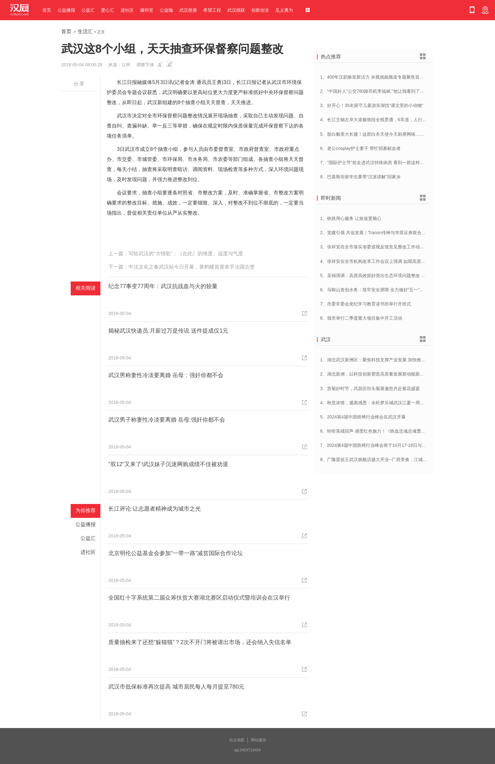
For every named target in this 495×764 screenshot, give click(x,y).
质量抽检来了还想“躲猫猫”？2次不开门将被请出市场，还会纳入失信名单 (199, 642)
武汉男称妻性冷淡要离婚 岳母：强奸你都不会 (166, 375)
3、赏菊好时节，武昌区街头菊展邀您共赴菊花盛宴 (370, 388)
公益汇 (88, 10)
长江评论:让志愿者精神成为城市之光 (154, 509)
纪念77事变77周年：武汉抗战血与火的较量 (163, 286)
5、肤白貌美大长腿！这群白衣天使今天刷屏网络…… (372, 134)
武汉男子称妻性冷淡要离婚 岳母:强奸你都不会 (166, 420)
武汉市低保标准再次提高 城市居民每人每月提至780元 (176, 687)
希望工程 (212, 10)
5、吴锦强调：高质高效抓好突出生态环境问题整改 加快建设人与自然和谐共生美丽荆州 (406, 275)
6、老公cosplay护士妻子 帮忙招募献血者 (360, 148)
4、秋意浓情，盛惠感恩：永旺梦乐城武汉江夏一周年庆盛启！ (381, 402)
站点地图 (236, 740)
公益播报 (66, 10)
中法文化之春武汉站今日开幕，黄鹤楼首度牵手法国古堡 (191, 266)
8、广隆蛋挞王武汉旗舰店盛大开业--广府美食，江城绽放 (376, 459)
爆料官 (146, 10)
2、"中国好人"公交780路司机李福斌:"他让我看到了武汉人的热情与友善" (390, 91)
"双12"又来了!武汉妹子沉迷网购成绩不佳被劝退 (168, 464)
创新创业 (260, 10)
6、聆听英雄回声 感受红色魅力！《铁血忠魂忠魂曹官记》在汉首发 (386, 431)
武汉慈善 (188, 10)
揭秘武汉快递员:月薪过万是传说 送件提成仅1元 (168, 331)
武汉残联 (236, 10)
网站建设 (258, 740)
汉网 (126, 64)
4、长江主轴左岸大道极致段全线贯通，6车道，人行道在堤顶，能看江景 (391, 119)
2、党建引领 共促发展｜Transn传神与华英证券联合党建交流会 (382, 232)
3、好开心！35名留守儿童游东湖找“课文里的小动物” (371, 105)
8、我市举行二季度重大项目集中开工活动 (361, 318)
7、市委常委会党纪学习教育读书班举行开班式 (365, 303)
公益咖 (166, 10)
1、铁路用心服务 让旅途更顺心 (350, 218)
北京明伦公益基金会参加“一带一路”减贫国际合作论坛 (175, 553)
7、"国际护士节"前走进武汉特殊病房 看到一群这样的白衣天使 (381, 162)
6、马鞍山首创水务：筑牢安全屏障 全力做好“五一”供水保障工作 (383, 289)
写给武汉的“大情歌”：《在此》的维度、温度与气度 (185, 253)
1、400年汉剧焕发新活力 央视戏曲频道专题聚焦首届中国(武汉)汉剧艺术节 (393, 77)
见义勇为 (284, 10)
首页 (46, 10)
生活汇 (85, 31)
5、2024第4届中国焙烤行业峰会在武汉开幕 (363, 416)
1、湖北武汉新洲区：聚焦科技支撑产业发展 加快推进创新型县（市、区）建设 (397, 359)
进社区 (127, 10)
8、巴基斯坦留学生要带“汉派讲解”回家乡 (360, 176)
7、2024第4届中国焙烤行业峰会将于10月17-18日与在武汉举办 (382, 445)
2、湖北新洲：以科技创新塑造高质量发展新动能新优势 (374, 373)
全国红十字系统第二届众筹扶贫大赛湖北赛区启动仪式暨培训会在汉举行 (199, 598)
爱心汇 (107, 10)
